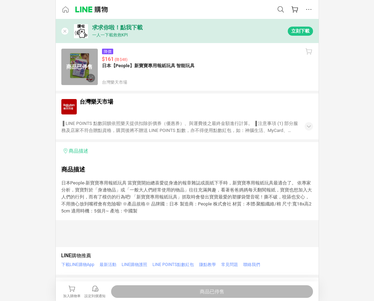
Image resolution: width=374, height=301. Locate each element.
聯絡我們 (251, 264)
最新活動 (108, 264)
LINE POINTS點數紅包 (173, 264)
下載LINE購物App (77, 264)
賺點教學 (207, 264)
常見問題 (229, 264)
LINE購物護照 (134, 264)
